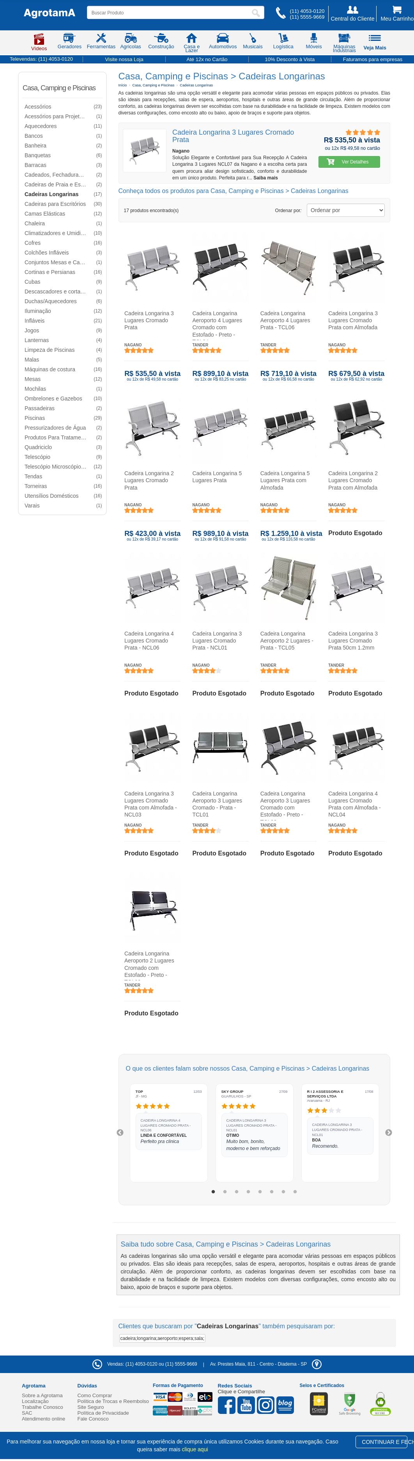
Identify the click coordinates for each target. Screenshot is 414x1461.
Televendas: (41, 59)
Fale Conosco (93, 1419)
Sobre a (42, 1395)
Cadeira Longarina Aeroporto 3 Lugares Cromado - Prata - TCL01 (217, 804)
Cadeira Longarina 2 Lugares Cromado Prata (149, 481)
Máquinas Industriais (344, 44)
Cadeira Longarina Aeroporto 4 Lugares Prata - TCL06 (285, 320)
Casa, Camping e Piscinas (59, 88)
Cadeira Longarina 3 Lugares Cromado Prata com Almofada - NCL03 (150, 804)
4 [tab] (248, 1192)
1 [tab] (213, 1192)
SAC (27, 1413)
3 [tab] (237, 1192)
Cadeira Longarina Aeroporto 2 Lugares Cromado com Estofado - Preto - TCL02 (149, 966)
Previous (120, 1133)
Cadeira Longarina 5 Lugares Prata (217, 477)
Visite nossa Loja (124, 59)
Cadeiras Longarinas (196, 85)
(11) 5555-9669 (307, 17)
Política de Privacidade (103, 1413)
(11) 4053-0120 (307, 11)
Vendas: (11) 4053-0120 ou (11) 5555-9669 (144, 1364)
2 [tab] (225, 1192)
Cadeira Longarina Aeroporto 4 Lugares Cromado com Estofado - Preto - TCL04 (217, 325)
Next (389, 1133)
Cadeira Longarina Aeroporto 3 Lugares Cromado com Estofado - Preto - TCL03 (285, 805)
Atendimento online (43, 1419)
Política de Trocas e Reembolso (113, 1401)
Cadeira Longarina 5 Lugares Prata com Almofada (285, 481)
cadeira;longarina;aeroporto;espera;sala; (162, 1338)
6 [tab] (272, 1192)
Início (123, 85)
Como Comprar (95, 1395)
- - (266, 1364)
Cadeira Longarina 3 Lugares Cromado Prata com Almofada (353, 320)
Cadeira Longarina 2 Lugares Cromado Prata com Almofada (353, 481)
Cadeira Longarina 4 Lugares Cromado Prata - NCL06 (149, 640)
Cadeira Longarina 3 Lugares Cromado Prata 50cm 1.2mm (353, 640)
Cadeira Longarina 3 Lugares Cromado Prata (149, 320)
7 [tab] (283, 1192)
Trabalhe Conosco (42, 1407)
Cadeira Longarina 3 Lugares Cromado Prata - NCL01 (217, 640)
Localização (35, 1401)
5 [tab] (260, 1192)
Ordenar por (288, 210)
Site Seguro (91, 1407)
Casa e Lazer (192, 44)
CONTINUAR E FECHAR (384, 1442)
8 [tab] (295, 1192)
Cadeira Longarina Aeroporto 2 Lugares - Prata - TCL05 (286, 640)
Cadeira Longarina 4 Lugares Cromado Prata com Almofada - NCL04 (354, 804)
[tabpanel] (169, 1132)
